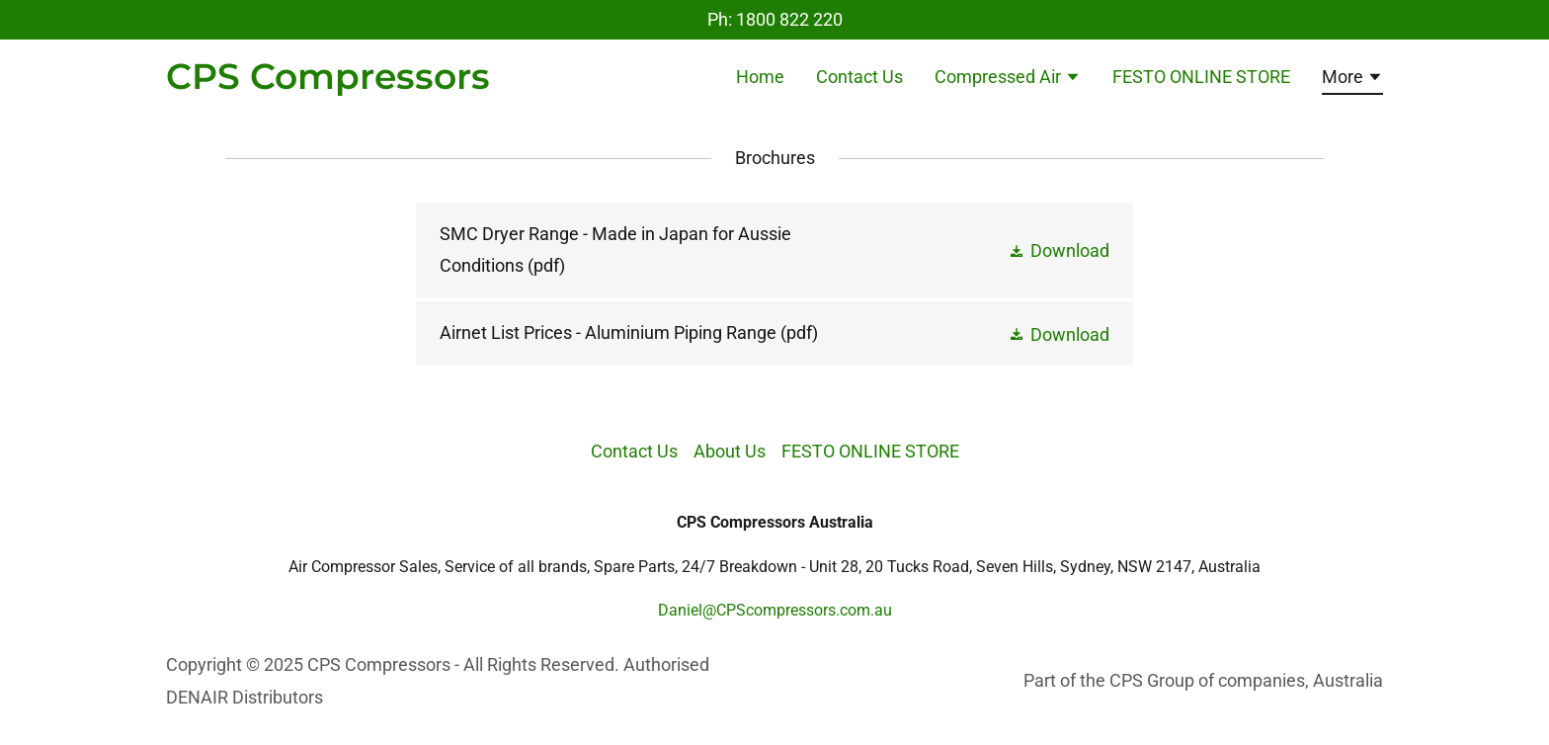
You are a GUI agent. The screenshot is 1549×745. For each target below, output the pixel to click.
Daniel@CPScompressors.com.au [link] (775, 610)
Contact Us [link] (859, 76)
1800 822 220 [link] (789, 19)
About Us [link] (729, 451)
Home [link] (760, 76)
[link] (328, 82)
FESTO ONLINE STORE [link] (1201, 76)
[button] (1008, 79)
